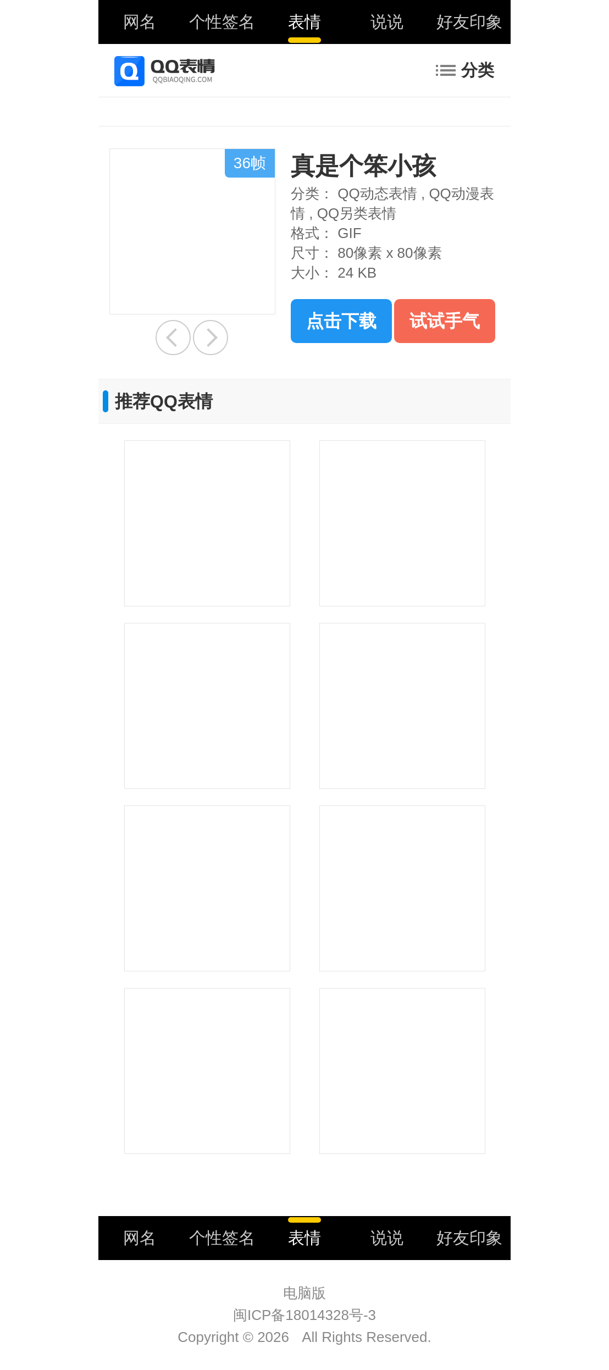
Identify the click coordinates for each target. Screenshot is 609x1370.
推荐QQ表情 (164, 401)
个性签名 (222, 22)
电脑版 (304, 1293)
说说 (386, 22)
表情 (304, 22)
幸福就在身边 (173, 337)
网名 (139, 22)
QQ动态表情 (377, 193)
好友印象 (469, 22)
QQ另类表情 (356, 213)
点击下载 (341, 321)
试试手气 (444, 321)
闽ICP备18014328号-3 (304, 1315)
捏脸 (210, 337)
